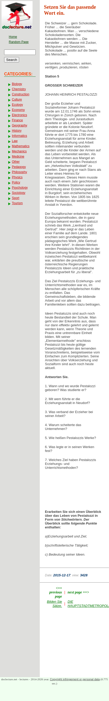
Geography (19, 125)
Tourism (17, 203)
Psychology (20, 187)
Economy (18, 110)
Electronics (19, 115)
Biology (17, 84)
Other (16, 162)
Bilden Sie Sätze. (54, 604)
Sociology (18, 193)
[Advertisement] (74, 486)
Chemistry (19, 89)
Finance (17, 120)
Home (13, 37)
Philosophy (19, 172)
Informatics (19, 136)
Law (15, 141)
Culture (17, 99)
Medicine (18, 156)
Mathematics (20, 146)
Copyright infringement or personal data (75, 679)
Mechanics (19, 151)
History (16, 130)
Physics (17, 177)
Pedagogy (19, 167)
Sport (15, 198)
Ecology (17, 105)
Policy (16, 182)
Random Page (19, 42)
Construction (20, 94)
